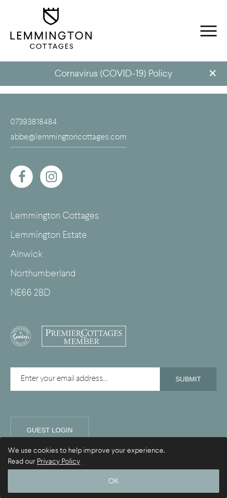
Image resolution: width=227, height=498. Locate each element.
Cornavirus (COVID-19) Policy (113, 73)
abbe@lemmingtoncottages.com (68, 137)
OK (113, 481)
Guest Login (50, 430)
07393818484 (33, 121)
